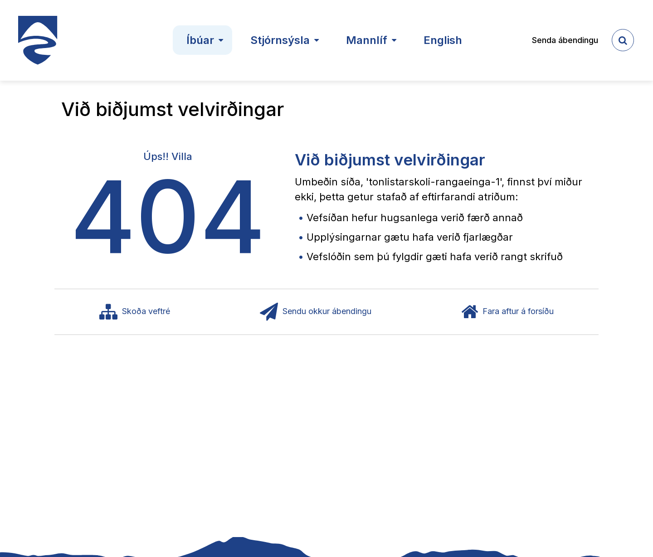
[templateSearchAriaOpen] (623, 40)
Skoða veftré (134, 312)
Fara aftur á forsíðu (507, 312)
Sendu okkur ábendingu (315, 312)
